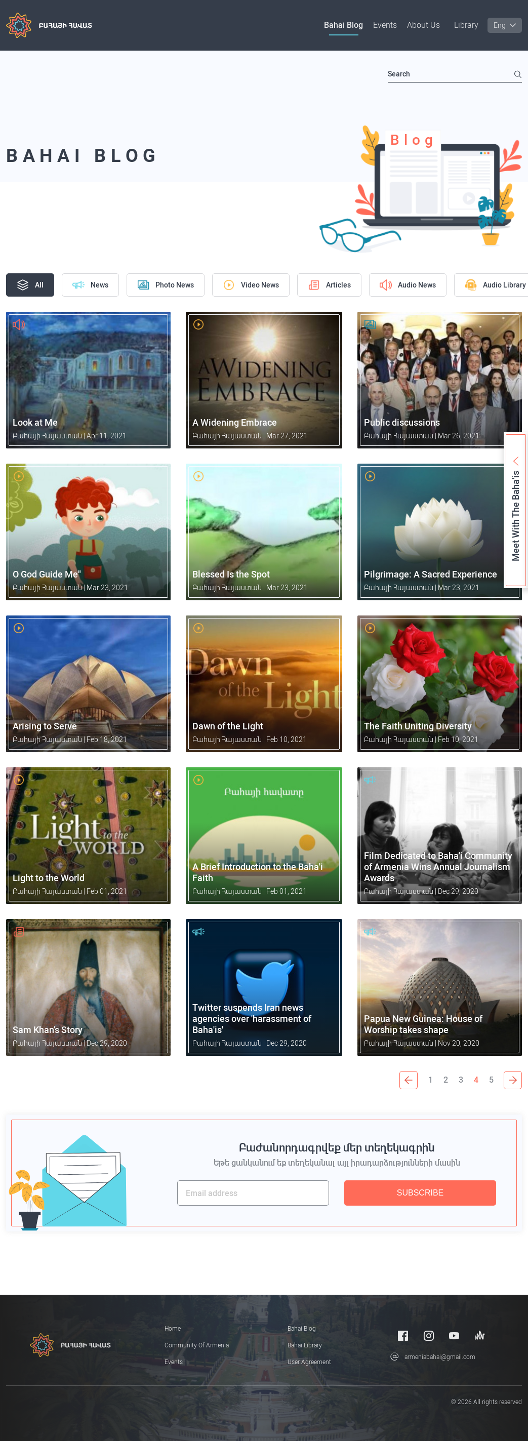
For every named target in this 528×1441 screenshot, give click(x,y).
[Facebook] (403, 1335)
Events (385, 25)
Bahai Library (305, 1345)
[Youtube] (454, 1335)
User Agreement (309, 1362)
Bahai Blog (343, 25)
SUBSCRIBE (420, 1192)
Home (173, 1328)
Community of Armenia (197, 1345)
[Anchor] (480, 1335)
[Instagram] (429, 1335)
